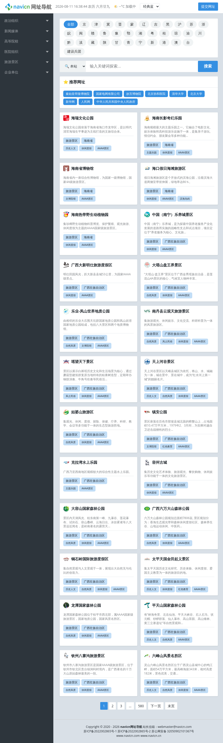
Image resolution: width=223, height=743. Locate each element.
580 (141, 706)
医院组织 (13, 51)
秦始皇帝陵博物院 (78, 94)
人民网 (85, 102)
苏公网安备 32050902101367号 (173, 731)
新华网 (70, 102)
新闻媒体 (13, 31)
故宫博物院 (133, 94)
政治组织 (13, 20)
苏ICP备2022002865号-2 (134, 731)
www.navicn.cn (151, 736)
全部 (70, 24)
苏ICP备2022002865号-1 (100, 731)
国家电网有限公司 (108, 94)
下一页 (156, 706)
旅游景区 (13, 61)
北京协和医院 (156, 94)
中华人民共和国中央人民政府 (115, 102)
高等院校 (13, 41)
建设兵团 (74, 51)
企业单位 (13, 72)
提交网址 (208, 6)
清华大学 (178, 94)
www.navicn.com (128, 736)
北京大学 (196, 94)
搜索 (208, 66)
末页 (171, 706)
